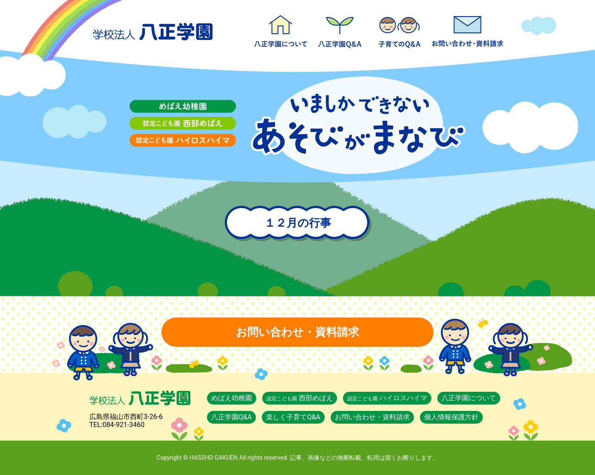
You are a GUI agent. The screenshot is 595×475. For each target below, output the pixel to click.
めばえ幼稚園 (231, 398)
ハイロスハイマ (387, 398)
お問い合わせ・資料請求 (467, 29)
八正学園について (280, 29)
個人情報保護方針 (451, 417)
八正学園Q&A (340, 29)
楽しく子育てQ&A (399, 29)
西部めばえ (299, 398)
